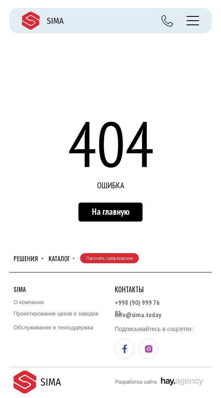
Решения (25, 258)
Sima (19, 289)
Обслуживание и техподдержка (53, 327)
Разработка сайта (136, 382)
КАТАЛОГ (59, 258)
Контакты (129, 289)
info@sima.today (138, 314)
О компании (28, 302)
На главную (110, 211)
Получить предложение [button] (109, 258)
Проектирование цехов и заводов (56, 313)
